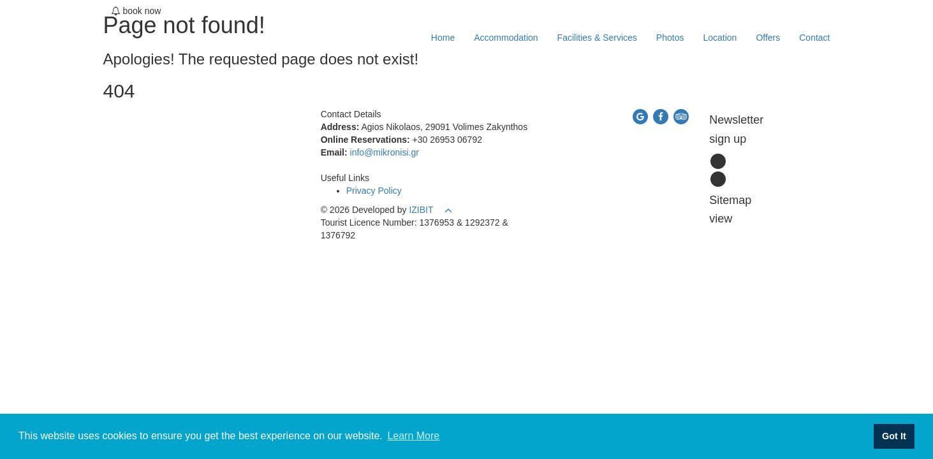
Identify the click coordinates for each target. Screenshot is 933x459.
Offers (768, 38)
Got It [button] (894, 436)
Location (720, 38)
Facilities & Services (597, 38)
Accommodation (506, 38)
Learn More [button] (413, 435)
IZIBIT (421, 210)
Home (443, 38)
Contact (814, 38)
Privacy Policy (374, 191)
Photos (670, 38)
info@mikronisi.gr (384, 152)
